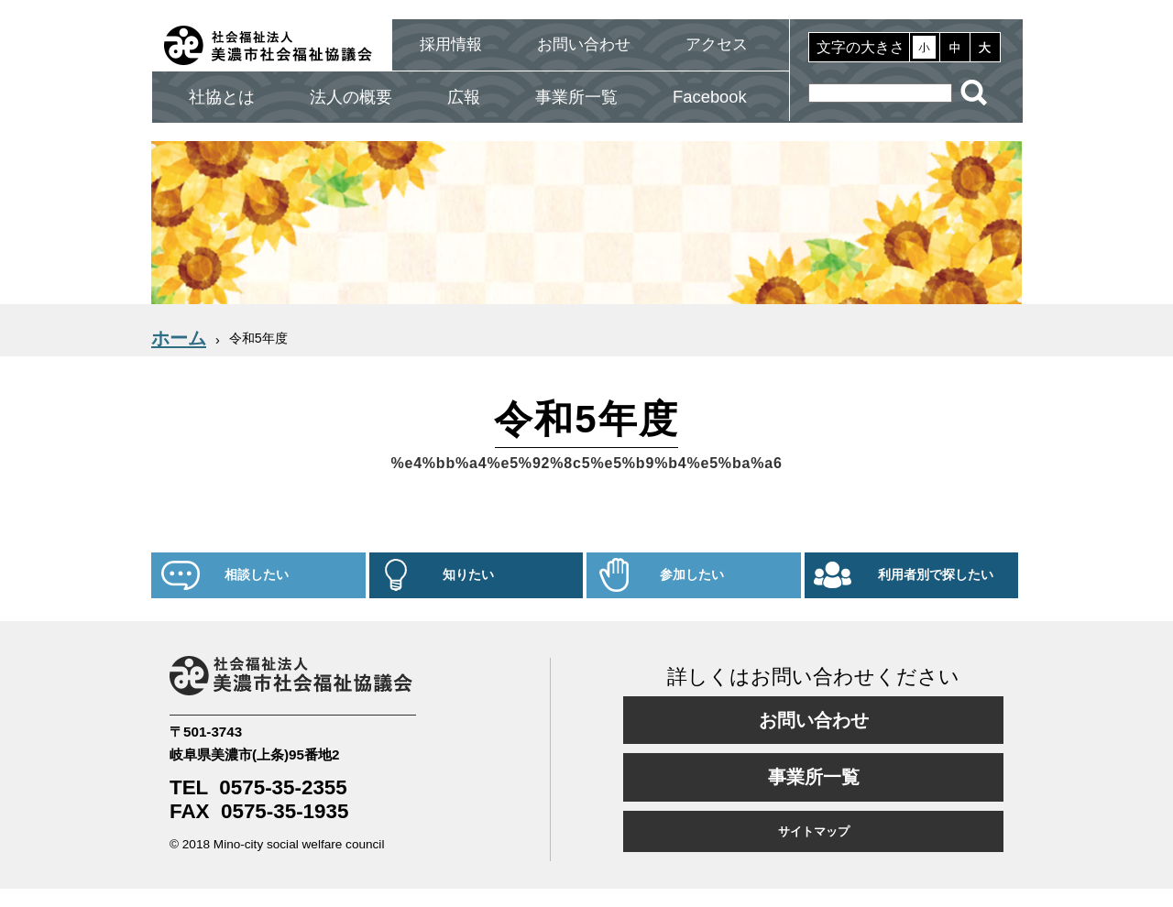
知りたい (468, 575)
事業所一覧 (576, 96)
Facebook (710, 96)
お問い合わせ (583, 44)
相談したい (257, 575)
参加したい (692, 575)
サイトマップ (814, 831)
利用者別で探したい (935, 575)
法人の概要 (351, 96)
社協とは (222, 96)
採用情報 (451, 44)
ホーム (178, 338)
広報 (463, 96)
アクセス (716, 44)
